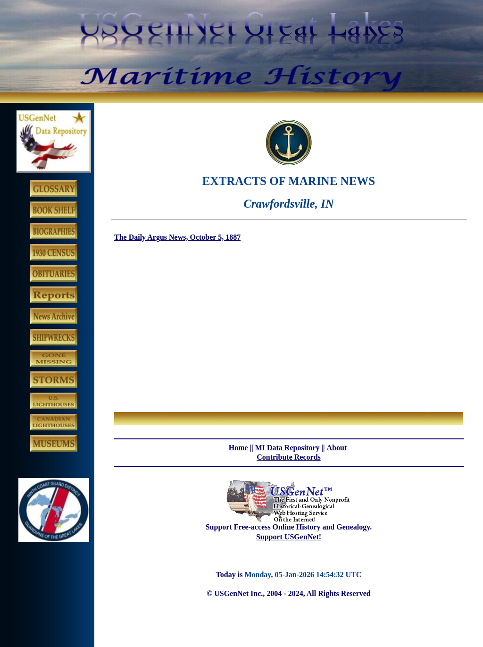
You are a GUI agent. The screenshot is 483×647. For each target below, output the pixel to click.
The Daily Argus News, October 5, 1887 (177, 237)
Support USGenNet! (288, 537)
